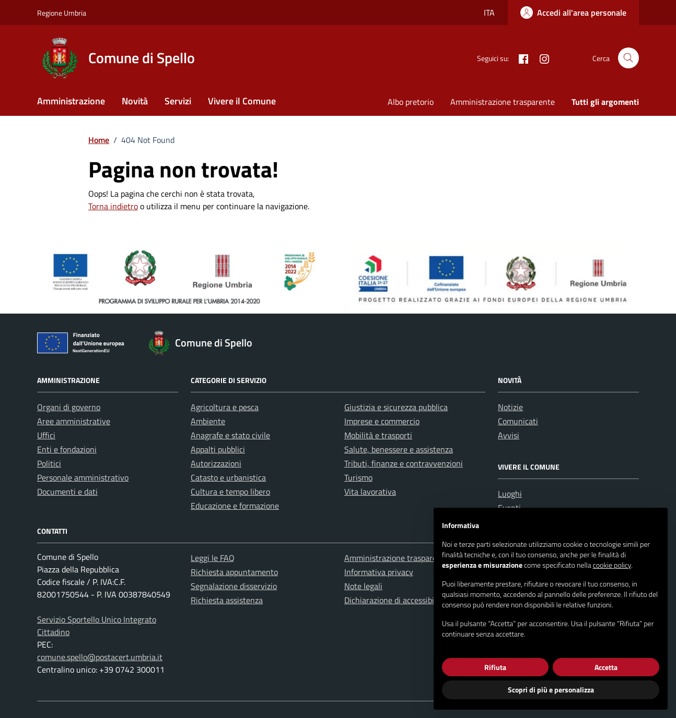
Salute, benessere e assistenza (398, 449)
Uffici (46, 435)
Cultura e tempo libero (230, 491)
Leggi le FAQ (213, 558)
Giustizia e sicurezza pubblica (396, 407)
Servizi (178, 101)
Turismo (358, 477)
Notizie (510, 407)
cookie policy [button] (612, 564)
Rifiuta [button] (495, 667)
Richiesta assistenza (227, 600)
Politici (49, 463)
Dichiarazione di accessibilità (395, 600)
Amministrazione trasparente (502, 101)
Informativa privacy (378, 572)
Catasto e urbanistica (228, 477)
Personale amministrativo (83, 477)
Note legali (363, 586)
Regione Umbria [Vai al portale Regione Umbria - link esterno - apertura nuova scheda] (61, 12)
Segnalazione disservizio (234, 586)
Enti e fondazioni (67, 449)
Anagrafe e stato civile (230, 435)
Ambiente (208, 421)
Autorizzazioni (216, 463)
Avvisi (508, 435)
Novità (135, 101)
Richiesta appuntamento (234, 572)
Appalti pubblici (218, 449)
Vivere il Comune (242, 101)
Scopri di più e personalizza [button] (551, 689)
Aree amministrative (73, 421)
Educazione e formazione (235, 505)
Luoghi (510, 493)
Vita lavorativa (370, 491)
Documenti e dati (67, 491)
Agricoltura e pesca (225, 407)
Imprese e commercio (381, 421)
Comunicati (518, 421)
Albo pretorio (411, 101)
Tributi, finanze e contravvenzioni (403, 463)
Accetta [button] (606, 667)
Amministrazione (71, 101)
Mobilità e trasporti (378, 435)
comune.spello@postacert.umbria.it (99, 657)
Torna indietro (113, 206)
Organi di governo (68, 407)
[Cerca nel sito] (628, 57)
